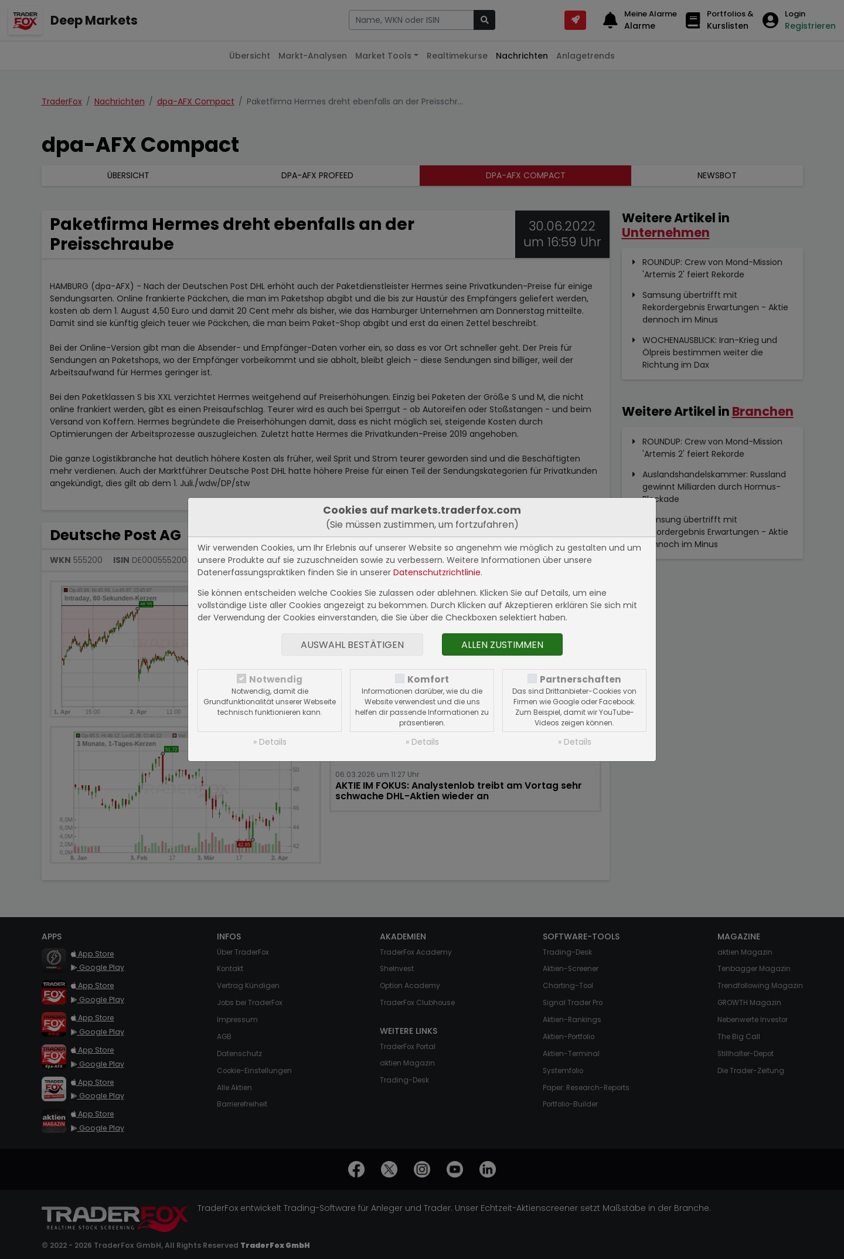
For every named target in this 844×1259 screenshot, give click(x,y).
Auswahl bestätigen (352, 644)
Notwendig (275, 679)
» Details (270, 742)
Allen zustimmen (502, 644)
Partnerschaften (580, 679)
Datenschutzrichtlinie (437, 572)
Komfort (428, 679)
